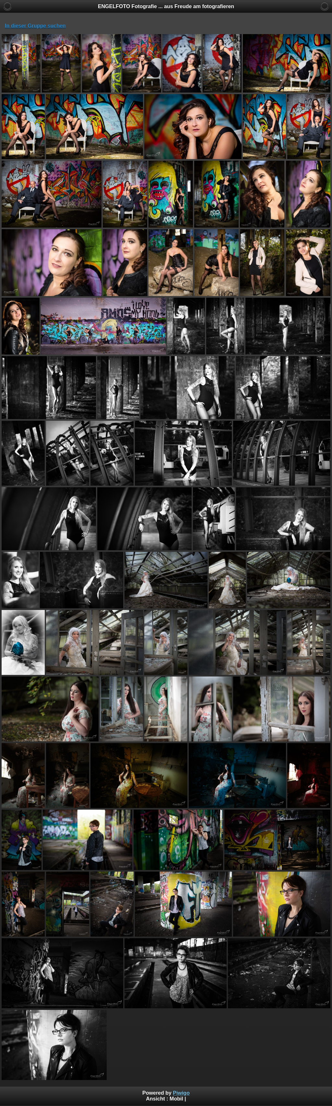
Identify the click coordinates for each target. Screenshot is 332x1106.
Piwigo (181, 1093)
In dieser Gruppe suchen (35, 26)
